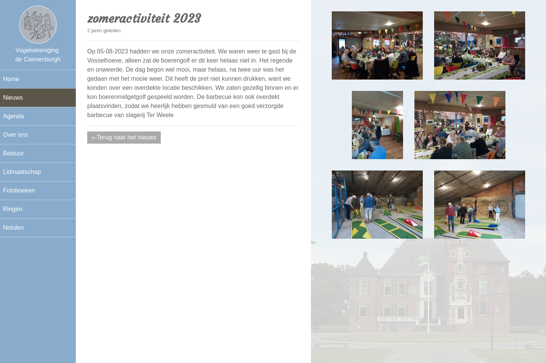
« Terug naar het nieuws (124, 137)
